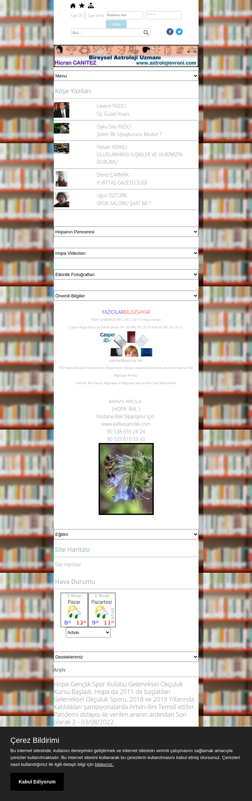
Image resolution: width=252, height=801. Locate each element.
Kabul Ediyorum (37, 781)
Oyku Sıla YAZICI (114, 126)
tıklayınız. (104, 764)
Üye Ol (76, 15)
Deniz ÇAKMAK (113, 174)
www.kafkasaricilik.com (125, 424)
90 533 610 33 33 (126, 439)
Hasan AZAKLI (112, 147)
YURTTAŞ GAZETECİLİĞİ (122, 182)
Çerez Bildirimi (34, 740)
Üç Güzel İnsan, (113, 113)
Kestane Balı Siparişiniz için (126, 416)
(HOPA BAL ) (126, 408)
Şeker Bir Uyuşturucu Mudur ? (129, 134)
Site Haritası (68, 564)
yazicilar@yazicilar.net (125, 360)
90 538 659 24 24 (126, 431)
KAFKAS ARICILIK (126, 401)
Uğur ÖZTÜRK (112, 195)
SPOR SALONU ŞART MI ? (124, 203)
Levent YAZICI (111, 106)
